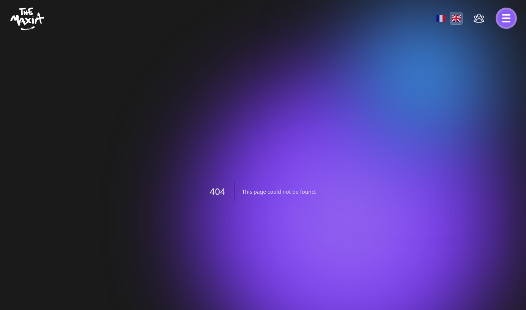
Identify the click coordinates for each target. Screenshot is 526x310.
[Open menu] (506, 18)
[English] (456, 18)
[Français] (441, 18)
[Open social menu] (479, 18)
